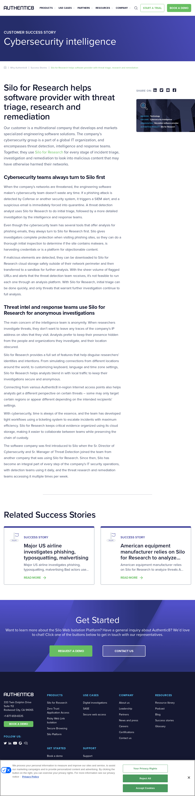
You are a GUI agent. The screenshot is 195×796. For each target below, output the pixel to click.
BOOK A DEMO (18, 724)
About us (124, 703)
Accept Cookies (145, 788)
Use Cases (65, 8)
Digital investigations (95, 703)
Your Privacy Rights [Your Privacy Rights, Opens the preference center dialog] (145, 768)
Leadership (125, 709)
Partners (84, 8)
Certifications (126, 732)
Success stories (164, 720)
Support (87, 756)
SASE (86, 709)
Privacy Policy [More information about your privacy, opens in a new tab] (30, 776)
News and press (128, 720)
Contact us (125, 738)
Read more (32, 578)
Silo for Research (49, 152)
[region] (97, 778)
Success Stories (39, 67)
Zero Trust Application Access (58, 711)
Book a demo (55, 756)
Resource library (165, 703)
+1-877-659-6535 (13, 716)
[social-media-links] (5, 742)
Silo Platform (54, 734)
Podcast (160, 709)
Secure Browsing (57, 728)
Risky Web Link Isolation (56, 721)
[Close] (189, 777)
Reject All (145, 778)
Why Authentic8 (18, 67)
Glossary (160, 726)
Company (122, 8)
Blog (158, 715)
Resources (103, 8)
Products (46, 8)
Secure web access (94, 715)
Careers (123, 726)
